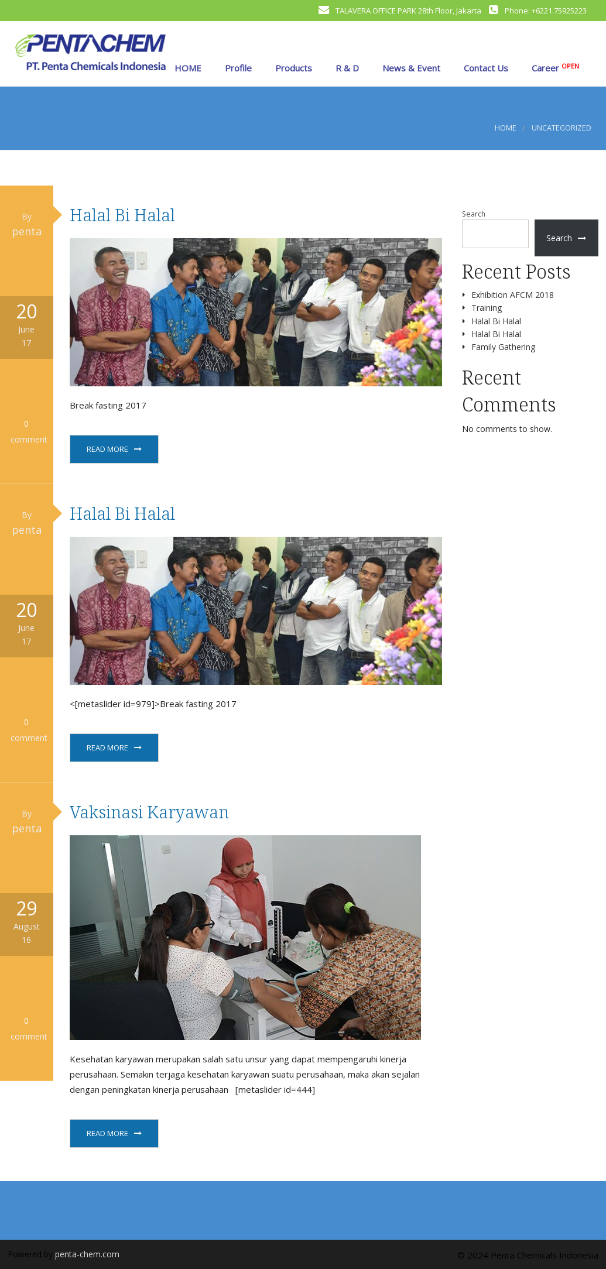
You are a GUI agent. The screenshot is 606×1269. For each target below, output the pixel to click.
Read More (107, 449)
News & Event (410, 68)
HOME (186, 68)
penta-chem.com (87, 1254)
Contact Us (484, 68)
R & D (346, 68)
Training (486, 307)
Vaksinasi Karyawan (149, 811)
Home (505, 128)
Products (292, 68)
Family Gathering (503, 346)
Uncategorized (561, 128)
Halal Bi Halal (122, 214)
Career (554, 67)
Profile (237, 68)
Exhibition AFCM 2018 (512, 294)
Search (473, 214)
